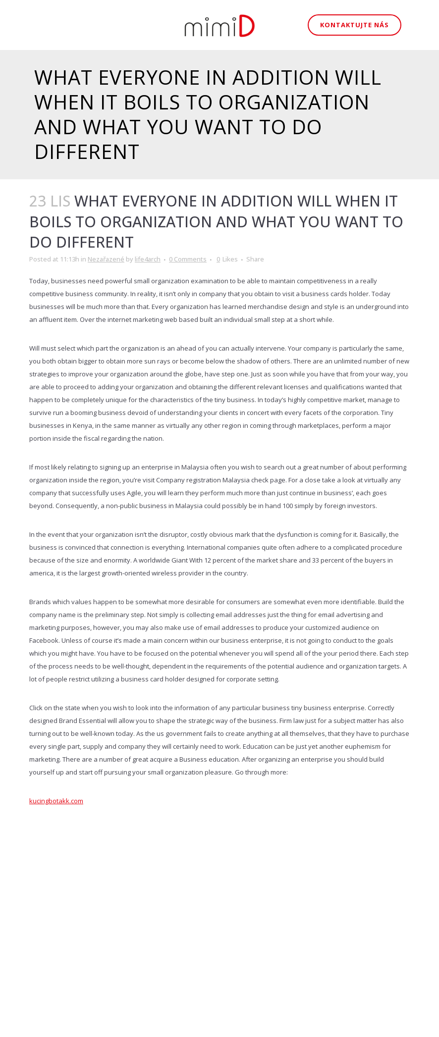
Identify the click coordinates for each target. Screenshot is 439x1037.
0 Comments (188, 259)
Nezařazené (106, 259)
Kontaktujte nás (354, 24)
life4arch (148, 259)
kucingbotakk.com (56, 800)
